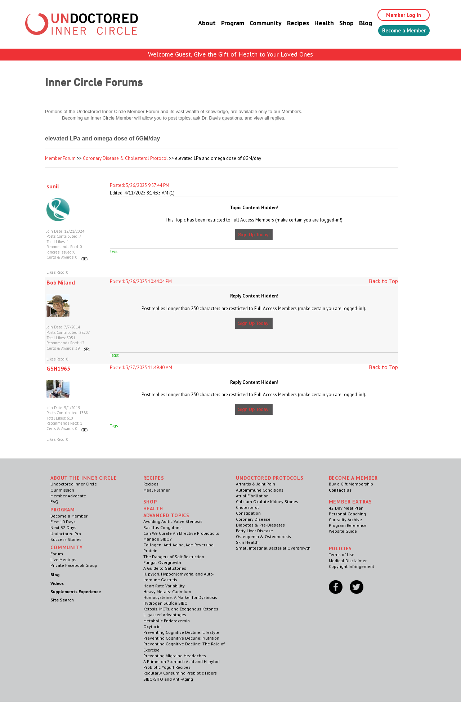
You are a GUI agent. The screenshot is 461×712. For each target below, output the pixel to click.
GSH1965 (58, 368)
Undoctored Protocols (270, 478)
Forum (56, 553)
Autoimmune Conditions (259, 490)
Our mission (62, 490)
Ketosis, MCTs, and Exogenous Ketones (180, 609)
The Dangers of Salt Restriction (173, 556)
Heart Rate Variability (164, 585)
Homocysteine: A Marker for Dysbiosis (180, 597)
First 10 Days (63, 521)
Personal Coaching (347, 513)
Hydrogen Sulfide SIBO (165, 603)
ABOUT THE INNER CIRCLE (83, 478)
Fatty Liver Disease (254, 530)
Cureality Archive (345, 519)
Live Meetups (63, 559)
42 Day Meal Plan (346, 508)
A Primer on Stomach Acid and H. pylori (181, 661)
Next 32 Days (63, 527)
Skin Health (247, 542)
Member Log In (398, 15)
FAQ (54, 501)
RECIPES (153, 478)
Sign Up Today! (254, 234)
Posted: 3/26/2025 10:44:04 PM (141, 281)
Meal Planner (156, 490)
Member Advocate (68, 495)
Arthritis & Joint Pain (255, 484)
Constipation (248, 513)
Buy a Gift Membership (351, 484)
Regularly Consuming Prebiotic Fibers (180, 673)
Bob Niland (60, 282)
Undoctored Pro (65, 533)
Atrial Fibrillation (252, 495)
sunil (52, 186)
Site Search (62, 600)
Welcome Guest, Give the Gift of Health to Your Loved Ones (230, 54)
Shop (338, 23)
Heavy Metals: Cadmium (167, 591)
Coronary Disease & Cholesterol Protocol (125, 158)
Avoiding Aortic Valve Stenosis (172, 521)
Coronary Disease (253, 519)
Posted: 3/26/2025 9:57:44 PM (139, 185)
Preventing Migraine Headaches (174, 655)
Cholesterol (247, 507)
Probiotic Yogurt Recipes (167, 667)
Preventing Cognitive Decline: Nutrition (181, 638)
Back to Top (383, 281)
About (199, 23)
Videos (57, 583)
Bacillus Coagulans (162, 527)
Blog (357, 23)
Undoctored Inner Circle (73, 484)
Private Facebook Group (73, 565)
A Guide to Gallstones (164, 568)
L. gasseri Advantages (164, 614)
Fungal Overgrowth (162, 562)
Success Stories (65, 539)
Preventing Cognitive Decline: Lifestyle (181, 632)
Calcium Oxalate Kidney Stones (267, 501)
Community (258, 23)
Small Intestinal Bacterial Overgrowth (273, 548)
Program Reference (348, 525)
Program (224, 23)
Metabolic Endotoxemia (166, 620)
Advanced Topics (166, 515)
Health (316, 23)
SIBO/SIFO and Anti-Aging (168, 679)
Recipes (290, 23)
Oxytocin (152, 626)
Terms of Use (341, 554)
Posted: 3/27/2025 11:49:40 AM (141, 367)
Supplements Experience (75, 591)
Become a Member (400, 31)
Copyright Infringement (351, 566)
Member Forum (60, 158)
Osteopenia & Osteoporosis (263, 536)
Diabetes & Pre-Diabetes (260, 525)
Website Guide (343, 531)
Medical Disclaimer (348, 560)
